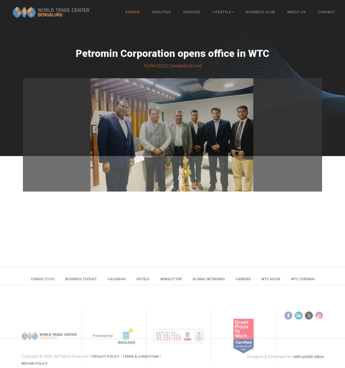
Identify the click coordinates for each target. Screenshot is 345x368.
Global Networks (208, 282)
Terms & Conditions (141, 365)
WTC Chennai (303, 282)
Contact (326, 12)
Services (192, 12)
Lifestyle (222, 12)
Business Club (260, 12)
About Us (296, 12)
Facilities (161, 12)
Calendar (117, 282)
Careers (243, 282)
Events (133, 12)
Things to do (42, 282)
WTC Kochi (270, 282)
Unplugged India (308, 363)
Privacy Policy (105, 365)
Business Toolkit (81, 282)
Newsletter (171, 282)
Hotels (142, 282)
